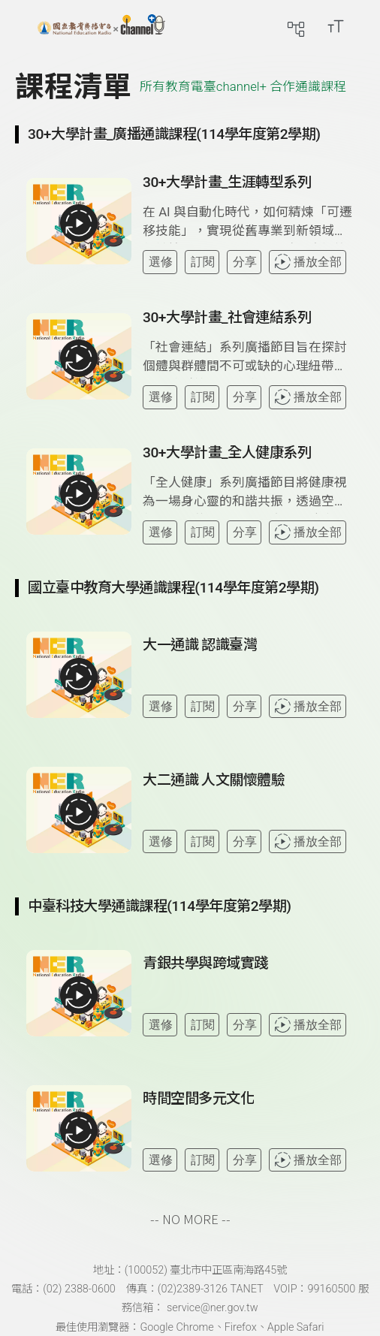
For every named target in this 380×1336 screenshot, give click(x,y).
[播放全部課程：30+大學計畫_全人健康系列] (79, 493)
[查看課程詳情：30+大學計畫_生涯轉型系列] (248, 223)
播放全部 (307, 261)
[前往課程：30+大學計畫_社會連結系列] (227, 320)
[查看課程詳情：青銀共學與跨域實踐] (248, 999)
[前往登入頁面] (364, 26)
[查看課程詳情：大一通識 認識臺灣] (248, 680)
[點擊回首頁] (101, 26)
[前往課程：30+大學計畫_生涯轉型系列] (227, 185)
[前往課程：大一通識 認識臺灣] (200, 648)
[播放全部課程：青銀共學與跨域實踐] (79, 995)
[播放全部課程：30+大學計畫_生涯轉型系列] (79, 223)
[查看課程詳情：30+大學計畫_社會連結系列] (248, 358)
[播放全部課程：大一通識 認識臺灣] (79, 676)
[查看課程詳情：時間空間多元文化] (248, 1134)
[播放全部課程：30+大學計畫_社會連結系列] (79, 358)
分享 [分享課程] (245, 261)
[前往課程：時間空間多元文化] (198, 1101)
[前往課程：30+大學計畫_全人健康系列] (227, 455)
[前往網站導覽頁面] (296, 26)
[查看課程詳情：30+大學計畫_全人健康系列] (248, 493)
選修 (161, 261)
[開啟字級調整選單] (336, 26)
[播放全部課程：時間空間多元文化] (79, 1130)
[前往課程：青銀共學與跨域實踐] (205, 966)
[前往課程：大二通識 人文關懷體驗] (214, 783)
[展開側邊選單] (26, 26)
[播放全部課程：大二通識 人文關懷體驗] (79, 812)
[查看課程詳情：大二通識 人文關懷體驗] (248, 816)
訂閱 (203, 261)
